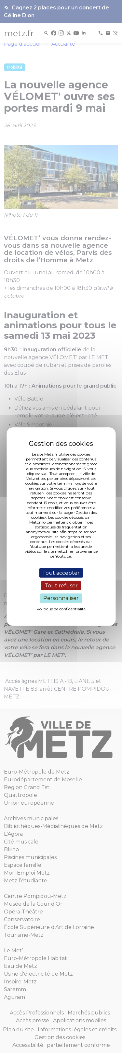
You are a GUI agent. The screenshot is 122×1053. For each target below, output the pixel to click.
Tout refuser (61, 586)
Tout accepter (61, 573)
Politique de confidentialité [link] (61, 608)
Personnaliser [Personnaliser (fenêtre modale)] (61, 598)
